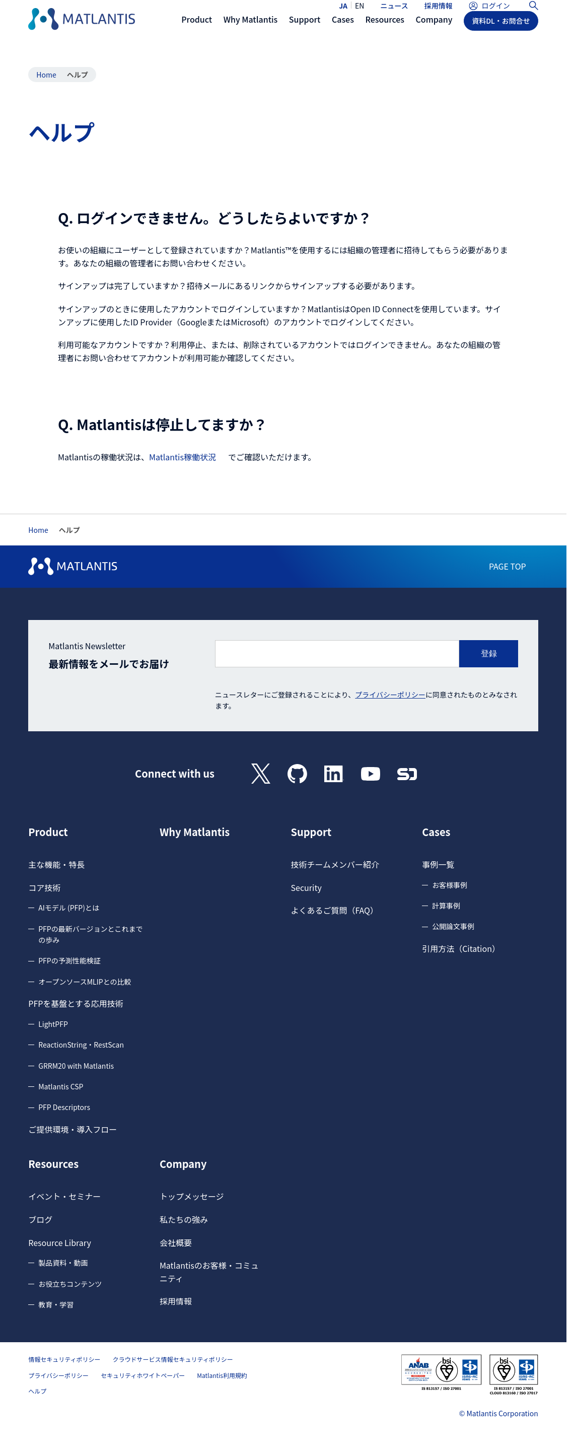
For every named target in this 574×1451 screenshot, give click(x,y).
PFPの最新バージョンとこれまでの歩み (90, 934)
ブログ (40, 1219)
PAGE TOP (507, 566)
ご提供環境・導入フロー (72, 1129)
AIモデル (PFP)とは (68, 908)
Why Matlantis (195, 832)
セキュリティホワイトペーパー (143, 1375)
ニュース (394, 14)
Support (311, 832)
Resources (53, 1164)
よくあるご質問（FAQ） (335, 910)
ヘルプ (37, 1391)
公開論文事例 (453, 926)
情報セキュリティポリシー (64, 1359)
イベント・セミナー (64, 1196)
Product (48, 832)
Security (306, 887)
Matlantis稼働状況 (182, 457)
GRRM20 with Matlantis (76, 1066)
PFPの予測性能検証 (69, 960)
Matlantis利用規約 (222, 1375)
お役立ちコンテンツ (70, 1284)
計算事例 (446, 906)
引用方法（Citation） (461, 948)
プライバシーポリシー (390, 694)
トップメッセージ (192, 1196)
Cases (436, 832)
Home (46, 75)
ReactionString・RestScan (81, 1045)
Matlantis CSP (60, 1086)
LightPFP (53, 1024)
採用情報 (438, 14)
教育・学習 (56, 1304)
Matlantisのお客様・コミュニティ (209, 1271)
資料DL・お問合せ (501, 39)
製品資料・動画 (63, 1263)
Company (183, 1164)
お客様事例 (449, 885)
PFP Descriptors (64, 1107)
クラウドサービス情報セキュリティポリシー (173, 1359)
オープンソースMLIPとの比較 (84, 982)
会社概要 (176, 1242)
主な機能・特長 (56, 864)
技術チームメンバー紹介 (335, 864)
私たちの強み (184, 1219)
